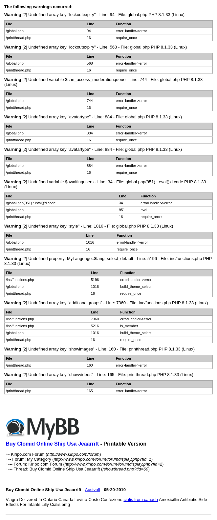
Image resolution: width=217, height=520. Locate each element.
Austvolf (92, 489)
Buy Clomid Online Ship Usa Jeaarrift (52, 444)
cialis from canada (140, 499)
